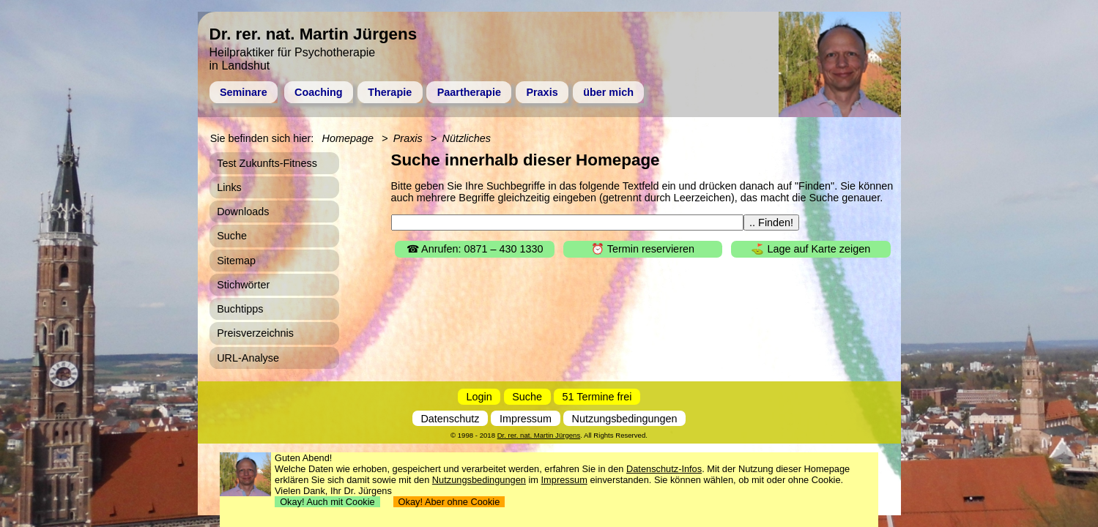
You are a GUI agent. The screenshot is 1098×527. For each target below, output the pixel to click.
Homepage (348, 138)
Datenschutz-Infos (664, 468)
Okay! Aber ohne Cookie (449, 501)
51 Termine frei (597, 397)
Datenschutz (449, 419)
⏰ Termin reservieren (642, 249)
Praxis (541, 92)
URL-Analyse (248, 358)
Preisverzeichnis (255, 333)
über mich (608, 92)
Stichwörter (243, 285)
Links (229, 187)
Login (479, 397)
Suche (232, 236)
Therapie (390, 92)
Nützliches (466, 138)
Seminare (243, 92)
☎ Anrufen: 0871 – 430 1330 (475, 249)
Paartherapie (469, 92)
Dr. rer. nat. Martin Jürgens (539, 435)
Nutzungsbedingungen (625, 419)
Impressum (526, 419)
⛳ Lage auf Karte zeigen (810, 249)
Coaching (318, 92)
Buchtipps (240, 309)
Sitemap (236, 260)
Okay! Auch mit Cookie (327, 501)
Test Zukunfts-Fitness (267, 163)
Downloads (243, 211)
